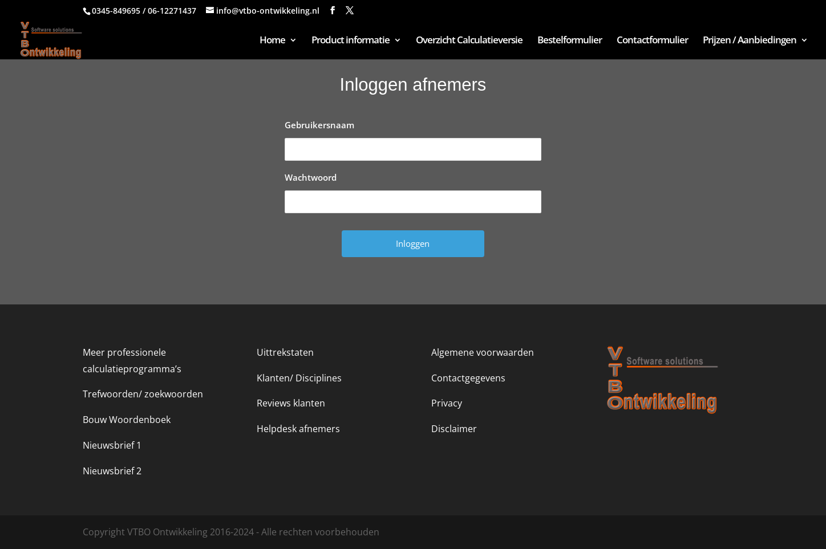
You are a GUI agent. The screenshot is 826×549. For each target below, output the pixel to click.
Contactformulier (652, 41)
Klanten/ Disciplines (299, 378)
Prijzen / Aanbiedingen (749, 41)
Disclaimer (454, 428)
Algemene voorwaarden (482, 352)
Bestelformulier (569, 41)
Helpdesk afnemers (298, 428)
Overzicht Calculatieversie (469, 41)
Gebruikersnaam (319, 125)
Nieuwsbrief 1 (112, 445)
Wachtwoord (311, 177)
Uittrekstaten (285, 352)
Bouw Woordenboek (127, 419)
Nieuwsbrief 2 (112, 471)
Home (272, 41)
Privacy (446, 403)
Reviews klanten (291, 403)
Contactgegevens (468, 378)
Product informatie (350, 41)
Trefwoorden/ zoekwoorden (143, 394)
